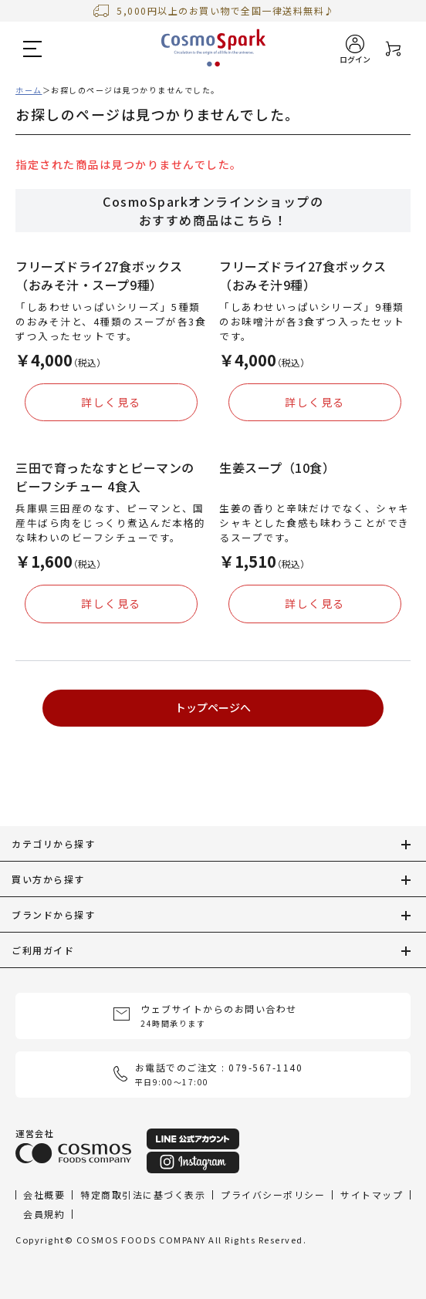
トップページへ (213, 707)
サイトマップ (371, 1193)
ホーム (28, 90)
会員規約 (44, 1213)
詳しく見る (111, 402)
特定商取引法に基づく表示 (142, 1193)
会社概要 (44, 1193)
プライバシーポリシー (273, 1193)
